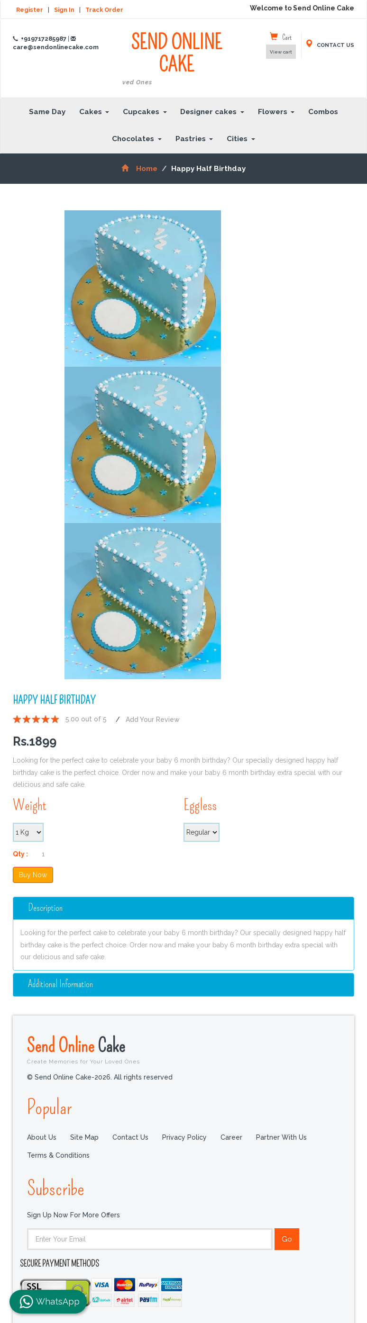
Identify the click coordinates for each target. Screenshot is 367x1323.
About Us (41, 1137)
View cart (281, 51)
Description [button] (45, 908)
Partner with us (281, 1137)
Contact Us (130, 1137)
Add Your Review (153, 719)
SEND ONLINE (176, 59)
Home (139, 168)
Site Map (84, 1137)
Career (231, 1137)
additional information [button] (60, 984)
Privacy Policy (184, 1137)
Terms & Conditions (58, 1155)
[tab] (183, 908)
